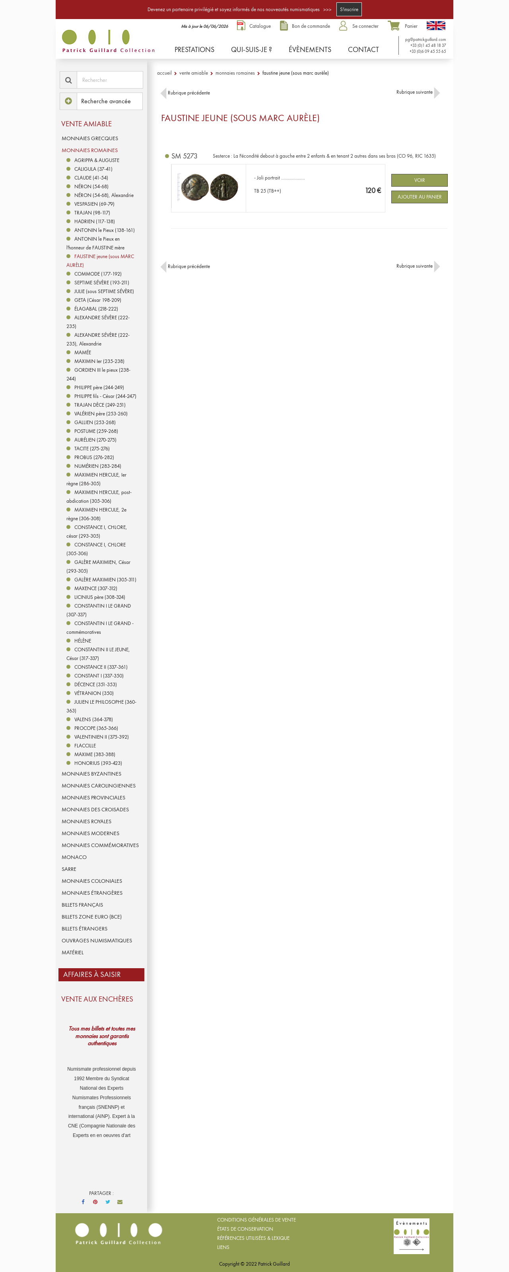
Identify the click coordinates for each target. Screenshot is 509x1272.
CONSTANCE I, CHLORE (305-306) (96, 549)
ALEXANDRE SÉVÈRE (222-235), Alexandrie (98, 339)
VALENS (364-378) (93, 719)
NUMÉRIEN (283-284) (97, 466)
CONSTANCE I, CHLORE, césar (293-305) (96, 531)
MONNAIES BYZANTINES (91, 773)
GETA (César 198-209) (97, 300)
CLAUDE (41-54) (91, 177)
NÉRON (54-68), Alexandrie (104, 195)
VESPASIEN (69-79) (94, 204)
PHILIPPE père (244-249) (99, 387)
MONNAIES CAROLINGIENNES (99, 785)
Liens (223, 1247)
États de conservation (245, 1229)
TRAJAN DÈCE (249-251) (100, 404)
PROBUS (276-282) (94, 457)
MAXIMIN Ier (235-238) (99, 361)
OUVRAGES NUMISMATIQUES (97, 940)
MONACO (74, 857)
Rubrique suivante (418, 92)
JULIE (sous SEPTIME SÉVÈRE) (104, 291)
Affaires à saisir (92, 974)
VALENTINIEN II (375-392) (101, 736)
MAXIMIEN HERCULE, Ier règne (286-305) (96, 479)
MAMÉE (82, 352)
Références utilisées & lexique (253, 1238)
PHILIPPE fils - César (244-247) (105, 396)
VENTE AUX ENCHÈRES (97, 999)
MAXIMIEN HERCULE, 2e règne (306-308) (96, 514)
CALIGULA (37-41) (93, 169)
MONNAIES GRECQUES (90, 138)
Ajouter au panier (420, 196)
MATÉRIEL (73, 952)
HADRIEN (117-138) (94, 221)
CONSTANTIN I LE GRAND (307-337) (98, 610)
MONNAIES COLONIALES (92, 880)
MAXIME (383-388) (94, 754)
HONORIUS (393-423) (98, 763)
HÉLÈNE (82, 640)
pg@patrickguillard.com (425, 39)
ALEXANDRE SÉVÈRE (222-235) (98, 322)
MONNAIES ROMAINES (90, 150)
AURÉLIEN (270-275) (95, 439)
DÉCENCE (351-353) (95, 684)
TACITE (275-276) (92, 448)
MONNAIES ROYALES (86, 821)
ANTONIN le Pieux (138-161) (104, 230)
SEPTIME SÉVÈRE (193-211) (101, 282)
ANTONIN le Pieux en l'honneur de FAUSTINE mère (95, 243)
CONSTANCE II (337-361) (101, 667)
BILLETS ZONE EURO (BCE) (92, 916)
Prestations (194, 49)
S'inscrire (349, 9)
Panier (411, 26)
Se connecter (365, 26)
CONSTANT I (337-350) (99, 675)
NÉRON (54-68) (91, 186)
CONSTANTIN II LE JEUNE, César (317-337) (98, 654)
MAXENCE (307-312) (95, 588)
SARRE (69, 868)
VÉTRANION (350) (94, 693)
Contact (363, 49)
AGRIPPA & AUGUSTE (96, 160)
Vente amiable (86, 124)
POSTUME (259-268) (96, 431)
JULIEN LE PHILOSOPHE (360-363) (101, 706)
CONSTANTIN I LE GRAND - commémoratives (100, 627)
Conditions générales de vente (256, 1219)
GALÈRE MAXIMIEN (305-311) (105, 579)
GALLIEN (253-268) (95, 422)
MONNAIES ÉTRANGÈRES (92, 892)
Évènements (310, 49)
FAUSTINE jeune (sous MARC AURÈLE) (100, 260)
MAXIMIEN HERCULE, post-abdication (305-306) (99, 496)
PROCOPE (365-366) (96, 728)
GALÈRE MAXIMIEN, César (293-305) (98, 566)
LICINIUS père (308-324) (99, 597)
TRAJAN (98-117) (92, 212)
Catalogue (260, 26)
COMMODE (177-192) (98, 273)
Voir (419, 180)
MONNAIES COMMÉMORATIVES (100, 845)
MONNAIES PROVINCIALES (93, 797)
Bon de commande (311, 26)
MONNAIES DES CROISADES (95, 809)
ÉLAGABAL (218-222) (96, 308)
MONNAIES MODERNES (90, 833)
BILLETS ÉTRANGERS (84, 928)
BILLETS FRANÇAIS (82, 904)
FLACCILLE (85, 745)
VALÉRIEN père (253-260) (101, 413)
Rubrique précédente (185, 92)
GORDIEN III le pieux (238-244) (98, 374)
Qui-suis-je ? (251, 49)
